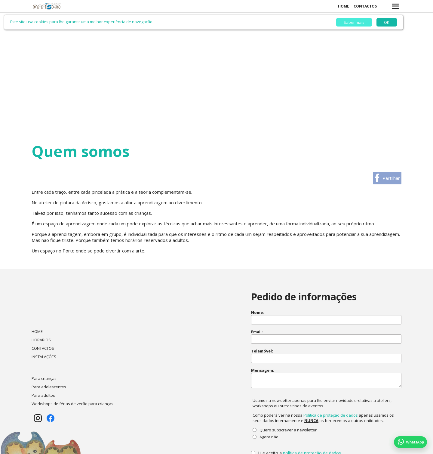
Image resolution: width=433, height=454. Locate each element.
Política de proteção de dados (330, 415)
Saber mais (354, 22)
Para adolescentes (49, 387)
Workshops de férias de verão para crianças (72, 403)
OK (386, 22)
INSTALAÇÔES (44, 356)
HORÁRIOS (41, 340)
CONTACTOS (365, 6)
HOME (343, 6)
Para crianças (44, 378)
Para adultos (43, 395)
